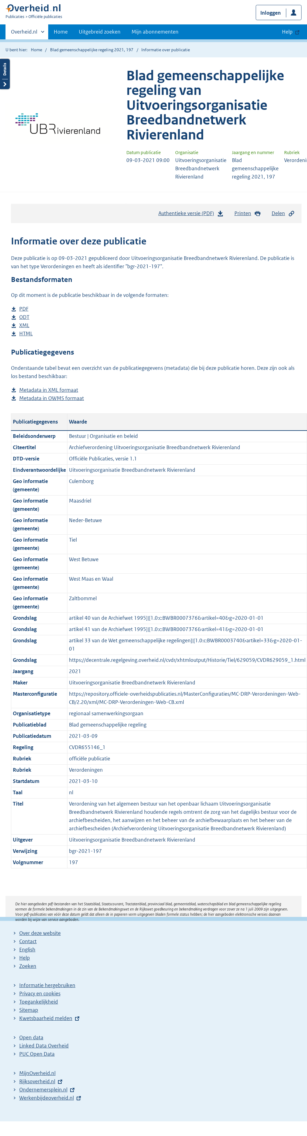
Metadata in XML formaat (48, 390)
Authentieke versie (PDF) (191, 214)
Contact (28, 941)
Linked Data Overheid (44, 1045)
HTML (26, 334)
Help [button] (287, 31)
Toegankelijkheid (38, 1001)
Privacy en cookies (39, 993)
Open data (31, 1037)
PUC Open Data (37, 1054)
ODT (24, 317)
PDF (23, 309)
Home (61, 31)
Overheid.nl (24, 33)
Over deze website (40, 933)
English (27, 949)
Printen (247, 213)
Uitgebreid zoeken (100, 31)
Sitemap (28, 1010)
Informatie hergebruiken (47, 985)
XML (24, 325)
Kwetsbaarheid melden (45, 1018)
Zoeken (27, 966)
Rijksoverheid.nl (37, 1081)
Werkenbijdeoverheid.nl (46, 1098)
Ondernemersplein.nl (43, 1089)
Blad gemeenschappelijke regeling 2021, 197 (91, 49)
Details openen (5, 74)
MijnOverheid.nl (37, 1073)
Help (24, 957)
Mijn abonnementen (155, 31)
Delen (283, 213)
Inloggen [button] (270, 12)
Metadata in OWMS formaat (51, 398)
